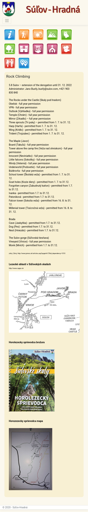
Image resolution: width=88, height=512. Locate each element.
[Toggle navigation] (6, 21)
